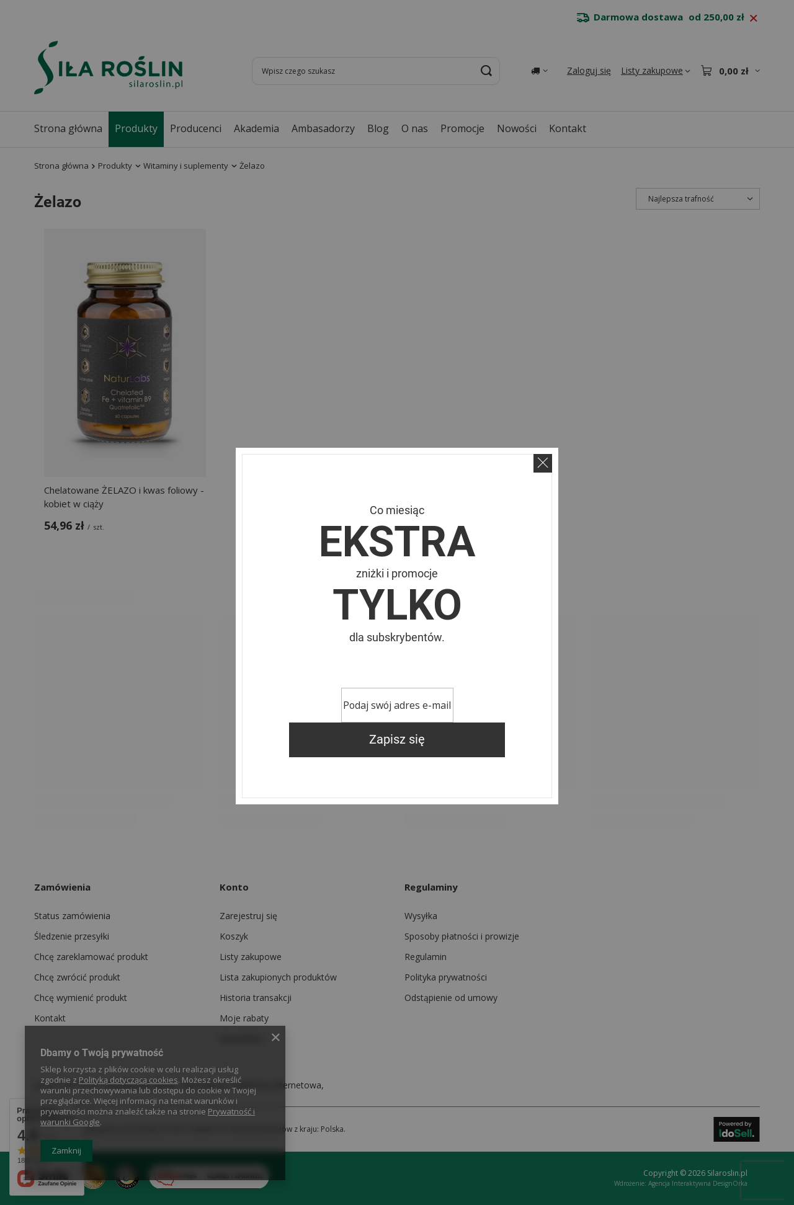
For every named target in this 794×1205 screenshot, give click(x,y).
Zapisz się (397, 739)
